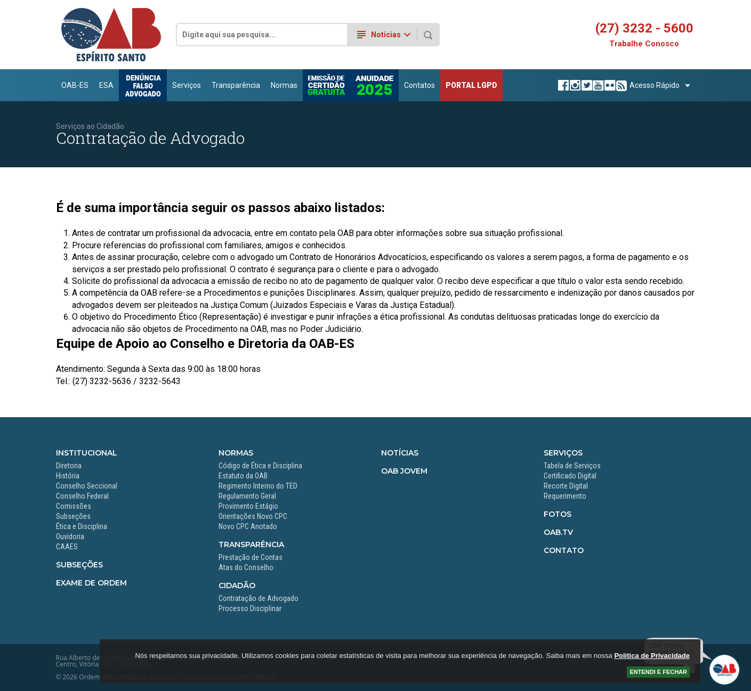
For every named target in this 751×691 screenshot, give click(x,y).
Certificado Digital (570, 475)
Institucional (86, 453)
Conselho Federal (82, 496)
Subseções (73, 516)
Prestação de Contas (250, 557)
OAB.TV (558, 532)
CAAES (67, 546)
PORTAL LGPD (471, 85)
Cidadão (237, 585)
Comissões (73, 506)
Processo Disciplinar (250, 608)
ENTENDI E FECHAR (658, 672)
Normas (284, 85)
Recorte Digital (566, 486)
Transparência (236, 85)
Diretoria (69, 465)
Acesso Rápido (654, 85)
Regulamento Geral (247, 496)
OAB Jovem (404, 471)
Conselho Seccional (86, 486)
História (67, 475)
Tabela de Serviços (572, 465)
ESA (106, 85)
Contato (564, 550)
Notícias (399, 453)
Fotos (557, 514)
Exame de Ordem (91, 583)
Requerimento (565, 496)
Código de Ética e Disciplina (260, 465)
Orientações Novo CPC (253, 516)
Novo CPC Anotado (248, 526)
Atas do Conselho (246, 567)
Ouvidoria (70, 536)
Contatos (419, 85)
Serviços (186, 85)
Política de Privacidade (652, 656)
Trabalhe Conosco (644, 44)
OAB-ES (74, 85)
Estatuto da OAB (243, 475)
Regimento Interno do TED (258, 486)
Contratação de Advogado (258, 598)
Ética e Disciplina (81, 526)
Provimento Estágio (248, 506)
